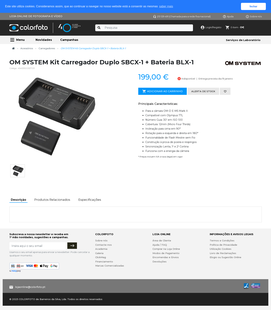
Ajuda (228, 16)
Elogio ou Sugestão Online (225, 257)
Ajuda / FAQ (159, 244)
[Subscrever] (72, 246)
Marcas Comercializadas (109, 265)
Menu (20, 40)
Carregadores (47, 48)
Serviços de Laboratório (243, 40)
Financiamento (104, 261)
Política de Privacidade (223, 244)
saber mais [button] (166, 6)
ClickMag (100, 257)
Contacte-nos (103, 244)
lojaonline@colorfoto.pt (30, 287)
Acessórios (26, 48)
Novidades (44, 40)
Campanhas (69, 40)
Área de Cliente (161, 240)
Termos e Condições (222, 240)
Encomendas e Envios (165, 257)
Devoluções (159, 261)
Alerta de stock (203, 91)
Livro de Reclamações (223, 253)
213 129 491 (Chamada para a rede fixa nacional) (182, 16)
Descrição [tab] (18, 199)
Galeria (99, 253)
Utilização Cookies (220, 248)
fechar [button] (253, 6)
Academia (101, 248)
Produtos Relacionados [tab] (52, 199)
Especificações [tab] (89, 199)
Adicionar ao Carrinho (162, 91)
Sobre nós (254, 16)
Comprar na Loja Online (166, 248)
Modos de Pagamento (165, 253)
